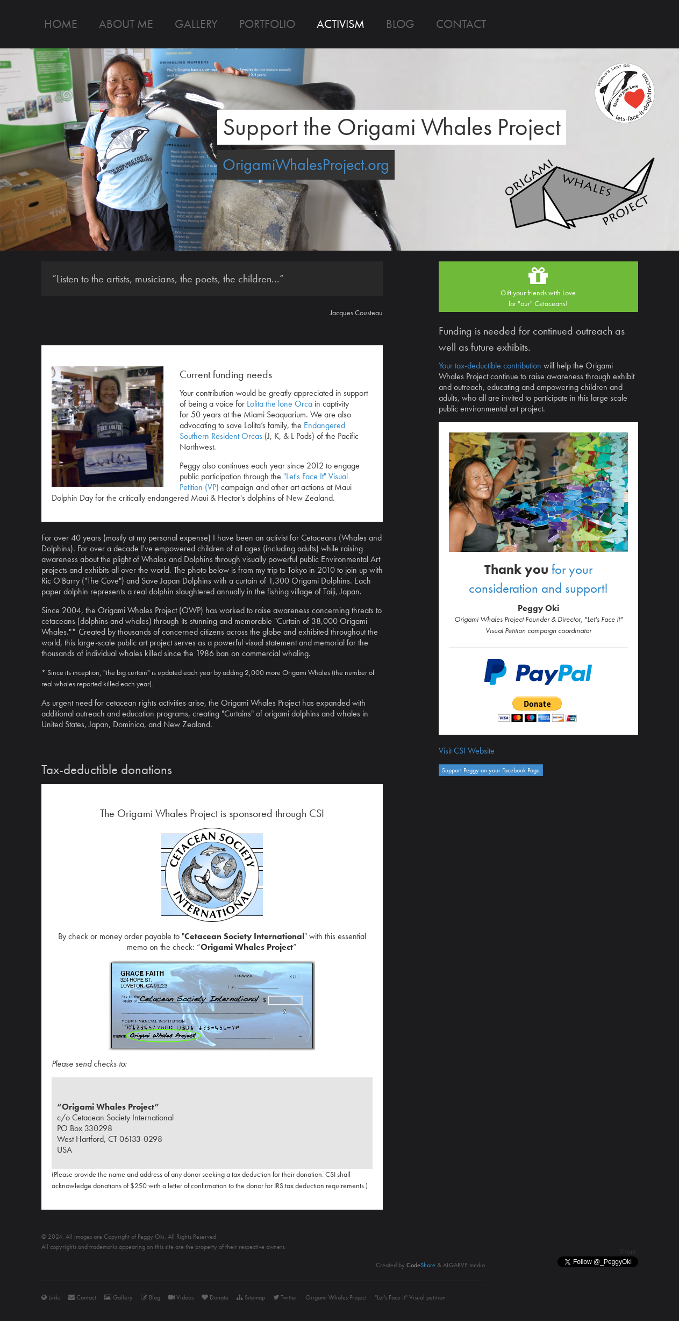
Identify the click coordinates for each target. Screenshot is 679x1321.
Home (60, 24)
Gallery (196, 24)
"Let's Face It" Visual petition (410, 1297)
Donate (215, 1297)
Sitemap (251, 1297)
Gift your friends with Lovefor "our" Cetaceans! (538, 286)
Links (50, 1297)
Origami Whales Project (336, 1297)
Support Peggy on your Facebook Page (491, 770)
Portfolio (267, 24)
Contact (461, 24)
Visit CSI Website (467, 750)
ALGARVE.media (464, 1265)
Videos (181, 1297)
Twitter (285, 1297)
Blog (400, 24)
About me (126, 24)
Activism (340, 24)
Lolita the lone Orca (279, 403)
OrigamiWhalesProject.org (306, 164)
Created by (405, 1265)
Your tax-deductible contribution (490, 365)
